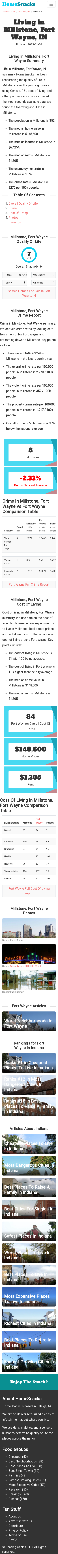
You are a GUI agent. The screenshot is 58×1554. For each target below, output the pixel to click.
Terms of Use (18, 1535)
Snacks (18, 4)
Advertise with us (20, 1521)
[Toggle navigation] (51, 4)
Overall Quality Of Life (23, 203)
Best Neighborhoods (23, 1461)
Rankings (15, 222)
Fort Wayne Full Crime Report (29, 584)
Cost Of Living (18, 213)
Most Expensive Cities (24, 1485)
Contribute (16, 1526)
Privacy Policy (18, 1530)
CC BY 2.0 (36, 966)
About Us (15, 1516)
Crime (13, 208)
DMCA (13, 1540)
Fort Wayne (24, 11)
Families (14, 1475)
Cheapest (15, 1457)
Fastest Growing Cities (24, 1480)
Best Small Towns (21, 1471)
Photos (13, 217)
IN (14, 11)
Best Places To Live (22, 1466)
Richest (14, 1499)
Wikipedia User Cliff (19, 966)
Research (15, 1489)
